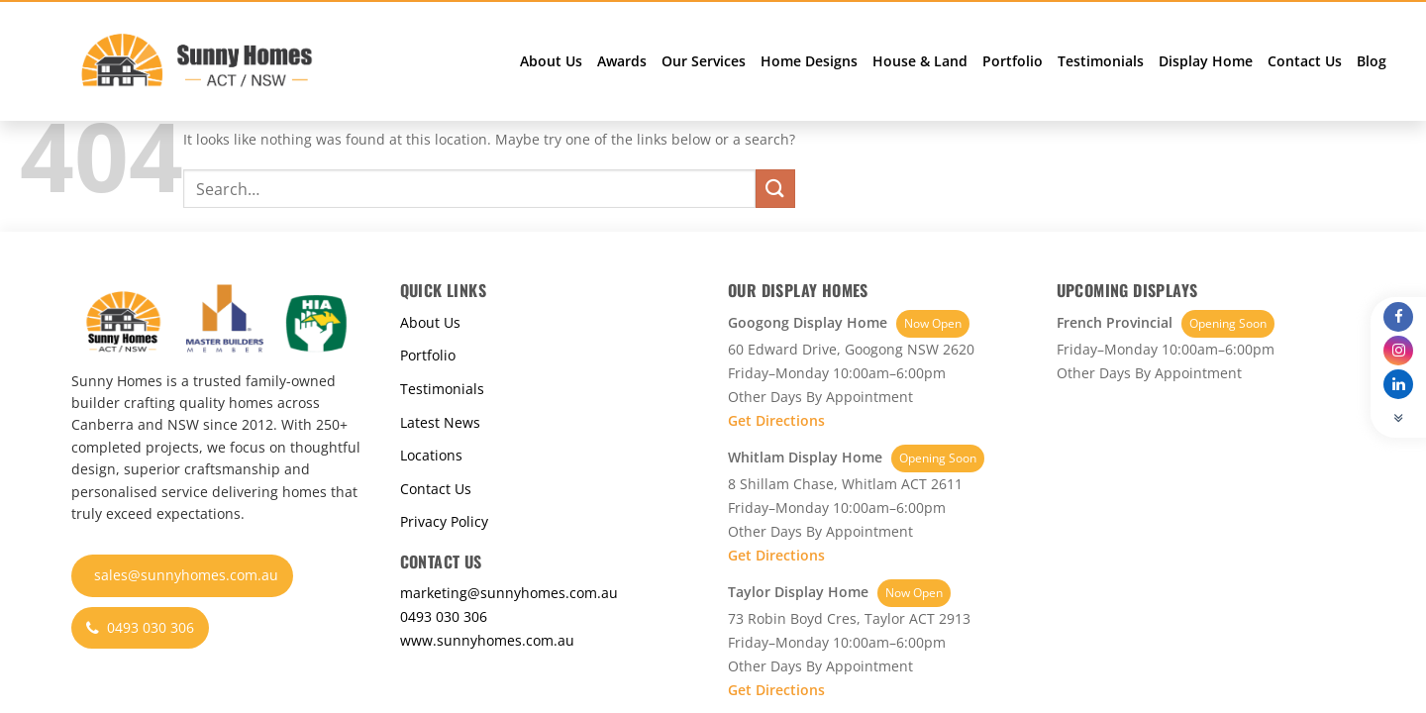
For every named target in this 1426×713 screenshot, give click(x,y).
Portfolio (1012, 60)
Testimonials (1101, 60)
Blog (1371, 60)
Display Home (1206, 60)
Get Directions (776, 420)
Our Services (704, 60)
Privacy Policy (444, 521)
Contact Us (1305, 60)
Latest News (440, 422)
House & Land (920, 60)
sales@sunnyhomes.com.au (186, 574)
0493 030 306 (140, 627)
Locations (431, 455)
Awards (622, 60)
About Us (551, 60)
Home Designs (809, 60)
